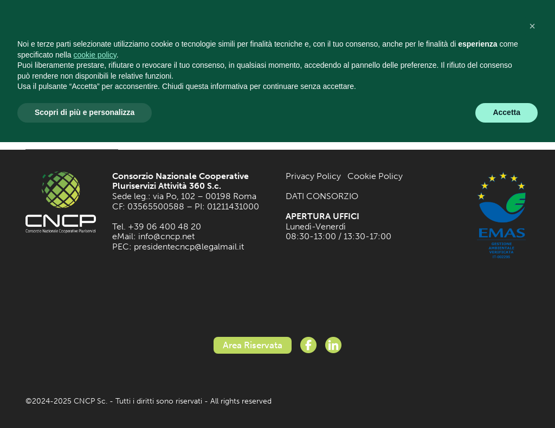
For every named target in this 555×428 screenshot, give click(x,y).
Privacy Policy (313, 176)
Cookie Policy (375, 176)
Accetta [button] (506, 112)
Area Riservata (252, 345)
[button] (532, 26)
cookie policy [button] (95, 54)
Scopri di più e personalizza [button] (84, 112)
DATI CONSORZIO (322, 196)
